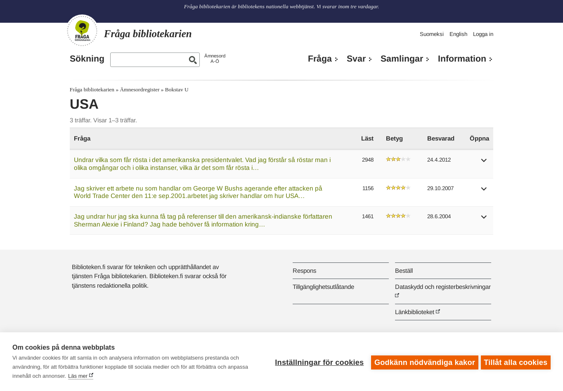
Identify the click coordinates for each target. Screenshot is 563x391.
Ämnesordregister (139, 89)
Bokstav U (177, 89)
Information (462, 59)
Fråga (320, 59)
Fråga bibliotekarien (92, 89)
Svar (356, 59)
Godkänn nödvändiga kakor (423, 362)
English (458, 34)
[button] (484, 163)
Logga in (483, 34)
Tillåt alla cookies (515, 362)
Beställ (404, 270)
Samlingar (402, 59)
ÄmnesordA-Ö (214, 58)
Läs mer (78, 376)
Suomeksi (432, 34)
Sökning (87, 59)
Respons (304, 270)
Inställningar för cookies (317, 362)
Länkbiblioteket (414, 311)
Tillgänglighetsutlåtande (323, 286)
